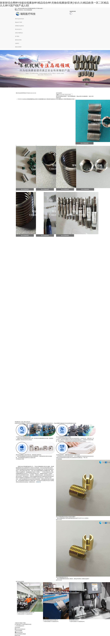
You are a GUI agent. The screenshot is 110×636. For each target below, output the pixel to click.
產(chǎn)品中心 (18, 29)
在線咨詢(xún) (28, 614)
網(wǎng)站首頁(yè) (19, 18)
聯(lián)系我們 (18, 46)
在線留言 (17, 43)
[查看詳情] (38, 482)
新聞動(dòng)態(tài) (19, 25)
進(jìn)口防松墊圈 (56, 99)
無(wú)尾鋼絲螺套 (28, 9)
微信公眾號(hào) (19, 9)
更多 (23, 459)
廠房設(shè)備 (18, 39)
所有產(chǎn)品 (21, 99)
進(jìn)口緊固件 (63, 99)
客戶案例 (17, 36)
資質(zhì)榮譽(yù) (19, 32)
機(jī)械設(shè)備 (71, 99)
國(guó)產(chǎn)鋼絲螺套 (82, 96)
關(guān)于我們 (18, 22)
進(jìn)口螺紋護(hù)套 (48, 99)
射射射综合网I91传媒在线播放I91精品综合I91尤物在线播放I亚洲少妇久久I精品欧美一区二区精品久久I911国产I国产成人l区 (54, 4)
